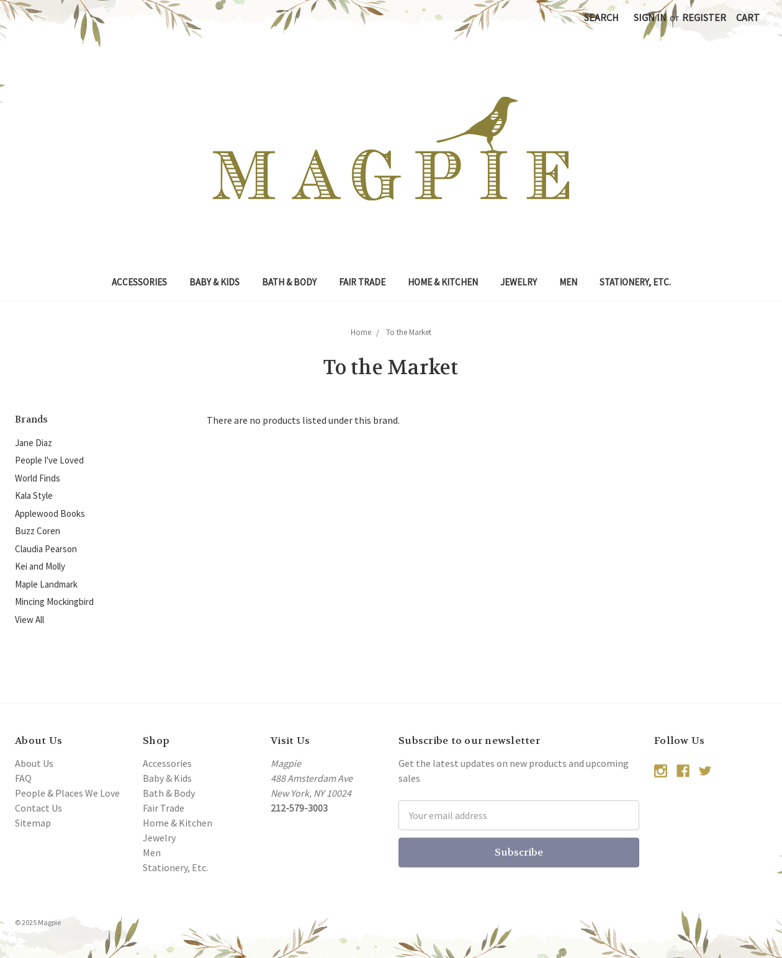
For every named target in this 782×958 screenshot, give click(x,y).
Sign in (650, 17)
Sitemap (33, 823)
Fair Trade (362, 282)
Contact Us (38, 808)
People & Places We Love (67, 793)
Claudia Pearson (46, 549)
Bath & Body (289, 282)
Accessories (139, 282)
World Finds (37, 478)
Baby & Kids (214, 282)
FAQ (23, 778)
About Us (34, 763)
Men (568, 282)
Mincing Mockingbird (54, 601)
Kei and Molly (40, 566)
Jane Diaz (33, 443)
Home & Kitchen (443, 282)
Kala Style (34, 495)
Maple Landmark (46, 584)
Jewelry (518, 282)
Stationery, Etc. (635, 282)
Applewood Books (50, 513)
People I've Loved (49, 460)
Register (704, 17)
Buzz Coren (37, 531)
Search (601, 17)
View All (29, 619)
